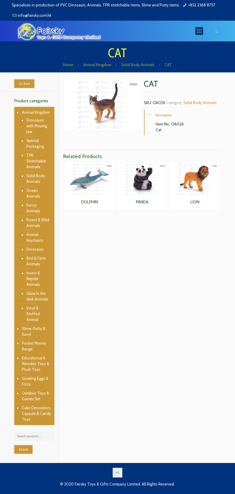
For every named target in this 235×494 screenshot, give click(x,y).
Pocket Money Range (34, 346)
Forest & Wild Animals (37, 223)
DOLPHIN (89, 201)
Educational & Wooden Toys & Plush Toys (35, 364)
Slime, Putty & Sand (33, 331)
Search (23, 449)
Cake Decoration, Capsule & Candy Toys (36, 414)
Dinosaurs (35, 249)
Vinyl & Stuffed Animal (33, 314)
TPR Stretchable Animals (36, 161)
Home (68, 64)
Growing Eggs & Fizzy (35, 381)
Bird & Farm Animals (36, 261)
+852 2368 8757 (201, 5)
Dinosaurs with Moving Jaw (36, 126)
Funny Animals (33, 208)
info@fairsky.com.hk (34, 15)
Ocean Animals (33, 193)
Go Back (24, 83)
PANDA (142, 201)
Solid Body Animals (137, 64)
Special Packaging (35, 143)
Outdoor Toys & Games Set (35, 396)
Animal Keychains (34, 237)
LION (194, 201)
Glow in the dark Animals (37, 296)
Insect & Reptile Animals (33, 279)
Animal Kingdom (97, 64)
